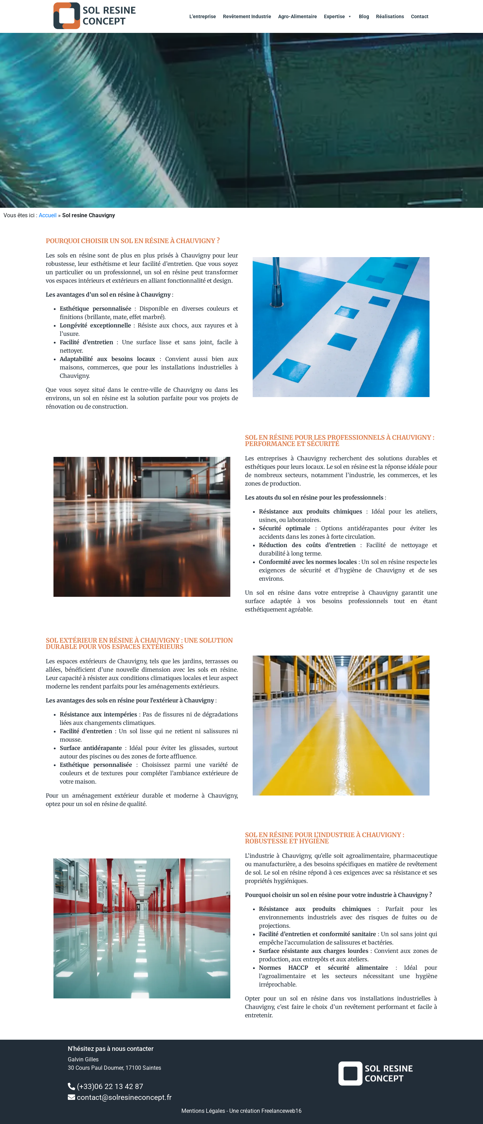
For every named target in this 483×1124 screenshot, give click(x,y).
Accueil (48, 215)
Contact (419, 16)
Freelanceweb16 (281, 1111)
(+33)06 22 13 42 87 (110, 1086)
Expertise (338, 16)
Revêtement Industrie (247, 16)
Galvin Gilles (83, 1059)
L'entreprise (202, 16)
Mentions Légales (203, 1111)
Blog (364, 16)
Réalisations (390, 16)
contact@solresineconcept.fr (124, 1097)
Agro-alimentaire (297, 16)
